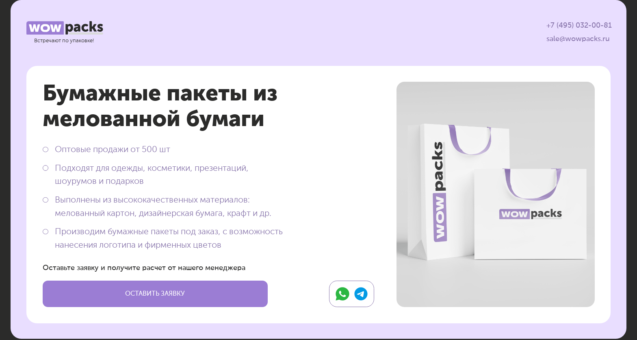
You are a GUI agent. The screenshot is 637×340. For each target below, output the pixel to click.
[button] (155, 294)
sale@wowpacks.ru (578, 39)
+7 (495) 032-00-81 (579, 25)
